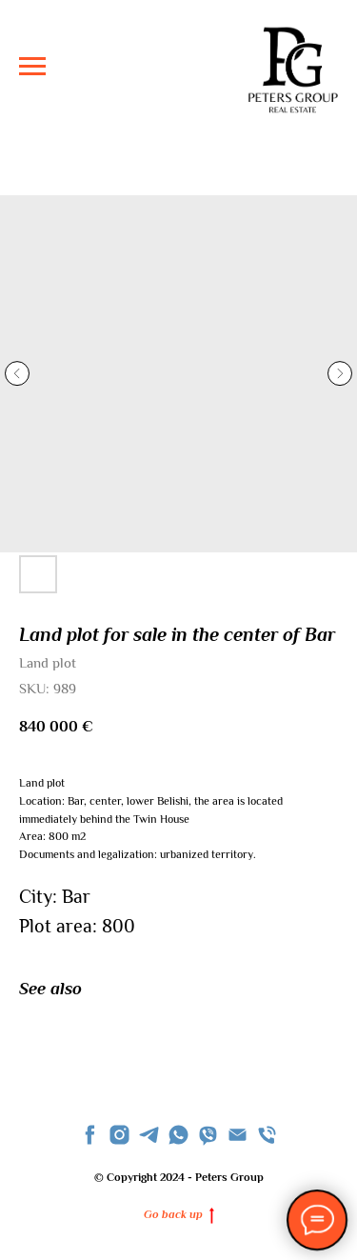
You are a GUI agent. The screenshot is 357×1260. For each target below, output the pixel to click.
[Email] (237, 1135)
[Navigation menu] (32, 66)
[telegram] (149, 1135)
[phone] (267, 1135)
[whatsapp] (178, 1135)
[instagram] (119, 1135)
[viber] (208, 1135)
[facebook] (90, 1135)
